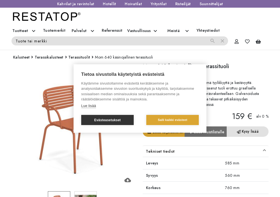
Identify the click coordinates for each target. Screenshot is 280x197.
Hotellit (109, 4)
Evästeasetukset (107, 120)
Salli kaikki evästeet (172, 119)
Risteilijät (183, 4)
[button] (206, 151)
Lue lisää (88, 106)
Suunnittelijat (211, 4)
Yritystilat (159, 4)
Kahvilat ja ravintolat (75, 4)
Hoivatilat (133, 4)
